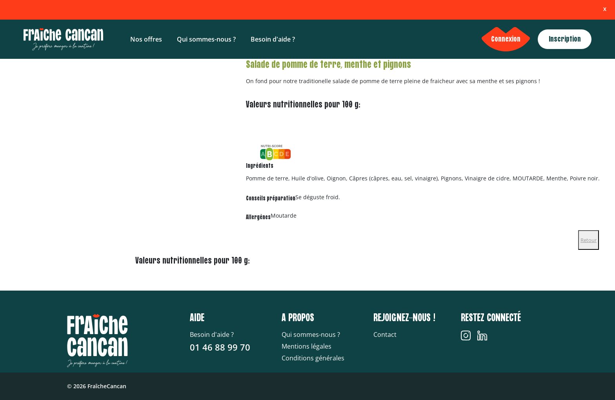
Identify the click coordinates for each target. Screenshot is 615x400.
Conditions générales (313, 358)
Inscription (565, 39)
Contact (385, 334)
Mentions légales (306, 346)
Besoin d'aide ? (273, 39)
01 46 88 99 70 (220, 347)
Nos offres (146, 39)
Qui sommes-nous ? (206, 39)
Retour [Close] (588, 240)
